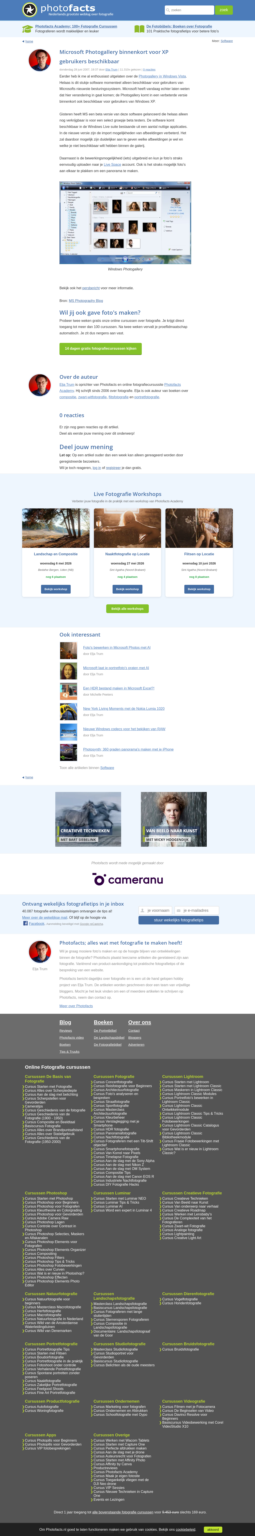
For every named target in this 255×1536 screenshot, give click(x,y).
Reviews (65, 1030)
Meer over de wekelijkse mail (44, 917)
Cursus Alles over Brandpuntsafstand (54, 1130)
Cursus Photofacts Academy (115, 1472)
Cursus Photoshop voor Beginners (52, 1202)
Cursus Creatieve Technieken (185, 1198)
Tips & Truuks (69, 1051)
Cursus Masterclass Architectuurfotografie (110, 1111)
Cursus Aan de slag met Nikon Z (118, 1165)
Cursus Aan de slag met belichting (51, 1094)
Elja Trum (112, 69)
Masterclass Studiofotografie (115, 1349)
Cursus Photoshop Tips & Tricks (50, 1261)
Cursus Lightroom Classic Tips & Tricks (192, 1113)
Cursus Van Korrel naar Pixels (116, 1153)
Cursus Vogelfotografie (180, 1299)
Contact (134, 1030)
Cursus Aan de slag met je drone (118, 1452)
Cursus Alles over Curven (45, 1269)
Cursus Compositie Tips (112, 1172)
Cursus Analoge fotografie (182, 1230)
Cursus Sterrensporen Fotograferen (121, 1319)
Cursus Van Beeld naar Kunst (185, 1202)
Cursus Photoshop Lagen (45, 1222)
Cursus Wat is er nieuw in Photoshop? (54, 1273)
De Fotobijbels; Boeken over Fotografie (179, 26)
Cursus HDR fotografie (111, 1129)
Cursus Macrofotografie (43, 1315)
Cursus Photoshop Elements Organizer (55, 1250)
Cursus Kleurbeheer (109, 1117)
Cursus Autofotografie (42, 1407)
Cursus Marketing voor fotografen (119, 1407)
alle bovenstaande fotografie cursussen (122, 1512)
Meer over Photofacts (76, 1006)
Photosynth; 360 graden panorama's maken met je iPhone (128, 749)
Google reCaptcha (91, 924)
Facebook (33, 924)
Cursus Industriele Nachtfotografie (120, 1180)
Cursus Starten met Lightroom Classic (191, 1086)
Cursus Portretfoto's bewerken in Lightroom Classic (187, 1100)
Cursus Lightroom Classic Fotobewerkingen (182, 1119)
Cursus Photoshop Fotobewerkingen (53, 1265)
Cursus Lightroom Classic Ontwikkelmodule (182, 1107)
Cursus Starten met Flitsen (45, 1353)
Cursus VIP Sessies (108, 1488)
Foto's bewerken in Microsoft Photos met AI (117, 647)
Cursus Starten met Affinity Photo (119, 1460)
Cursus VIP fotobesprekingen (48, 1448)
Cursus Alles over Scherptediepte (51, 1090)
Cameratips (34, 1106)
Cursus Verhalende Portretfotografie (53, 1369)
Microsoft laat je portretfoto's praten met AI (116, 668)
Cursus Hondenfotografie (181, 1303)
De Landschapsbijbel (109, 1037)
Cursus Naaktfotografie (43, 1381)
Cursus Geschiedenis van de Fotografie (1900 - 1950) (47, 1116)
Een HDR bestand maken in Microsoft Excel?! (118, 688)
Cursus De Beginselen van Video (188, 1411)
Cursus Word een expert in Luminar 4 (122, 1210)
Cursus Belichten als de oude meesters (123, 1365)
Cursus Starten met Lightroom (185, 1082)
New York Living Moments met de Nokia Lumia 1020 (124, 709)
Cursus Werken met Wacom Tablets (121, 1440)
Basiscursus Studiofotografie (115, 1361)
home (29, 41)
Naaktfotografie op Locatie (127, 554)
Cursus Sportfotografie (111, 1105)
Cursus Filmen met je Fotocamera (188, 1407)
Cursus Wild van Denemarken (48, 1331)
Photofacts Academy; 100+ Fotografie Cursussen (76, 26)
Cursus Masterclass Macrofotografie (53, 1307)
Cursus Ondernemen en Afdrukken (120, 1411)
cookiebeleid (185, 1529)
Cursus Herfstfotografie (43, 1311)
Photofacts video (71, 1037)
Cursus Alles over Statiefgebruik (50, 1134)
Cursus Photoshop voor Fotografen (52, 1206)
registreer (113, 468)
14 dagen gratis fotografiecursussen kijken (100, 348)
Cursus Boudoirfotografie (44, 1357)
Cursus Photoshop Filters (45, 1257)
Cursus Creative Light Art (181, 1238)
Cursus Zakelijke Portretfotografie (51, 1385)
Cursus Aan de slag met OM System (121, 1169)
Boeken (65, 1044)
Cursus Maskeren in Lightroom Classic (192, 1090)
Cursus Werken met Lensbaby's (187, 1214)
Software (227, 41)
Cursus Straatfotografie (111, 1102)
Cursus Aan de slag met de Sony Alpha (123, 1161)
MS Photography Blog (86, 301)
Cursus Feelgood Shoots (44, 1389)
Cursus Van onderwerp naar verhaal (190, 1206)
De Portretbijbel (105, 1030)
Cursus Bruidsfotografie (180, 1349)
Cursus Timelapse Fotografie (115, 1157)
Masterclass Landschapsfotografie (120, 1304)
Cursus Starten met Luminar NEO (119, 1198)
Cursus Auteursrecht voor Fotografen (122, 1456)
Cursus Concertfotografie (113, 1082)
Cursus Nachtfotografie (111, 1137)
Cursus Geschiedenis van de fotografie (55, 1110)
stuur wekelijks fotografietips (178, 920)
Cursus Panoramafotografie (114, 1133)
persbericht (91, 288)
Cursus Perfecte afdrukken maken (120, 1448)
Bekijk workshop (56, 589)
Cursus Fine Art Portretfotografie (50, 1393)
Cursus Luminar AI (107, 1206)
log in (97, 468)
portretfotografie (147, 397)
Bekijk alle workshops (127, 608)
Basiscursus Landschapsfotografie (120, 1308)
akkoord (213, 1529)
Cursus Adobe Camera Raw (46, 1218)
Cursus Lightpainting (178, 1234)
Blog (65, 1022)
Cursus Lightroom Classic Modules (189, 1094)
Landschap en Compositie (56, 554)
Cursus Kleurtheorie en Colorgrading (53, 1210)
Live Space (112, 164)
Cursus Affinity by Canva (112, 1464)
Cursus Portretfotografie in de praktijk (54, 1361)
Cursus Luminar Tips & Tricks (116, 1202)
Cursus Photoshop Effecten (46, 1277)
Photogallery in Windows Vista (162, 76)
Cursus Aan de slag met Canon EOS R (123, 1176)
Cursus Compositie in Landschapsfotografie (110, 1325)
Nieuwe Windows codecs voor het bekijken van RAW (124, 729)
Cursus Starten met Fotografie (48, 1086)
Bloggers (134, 1037)
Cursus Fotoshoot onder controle (50, 1365)
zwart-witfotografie (92, 397)
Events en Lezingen (108, 1499)
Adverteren (136, 1044)
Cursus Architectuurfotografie (116, 1090)
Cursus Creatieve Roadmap (183, 1210)
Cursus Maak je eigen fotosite (116, 1476)
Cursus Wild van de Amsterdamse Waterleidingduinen (51, 1325)
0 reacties (149, 69)
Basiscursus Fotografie (43, 1126)
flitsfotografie (119, 397)
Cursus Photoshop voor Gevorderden (54, 1214)
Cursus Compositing (41, 1254)
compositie (67, 397)
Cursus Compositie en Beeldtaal (50, 1122)
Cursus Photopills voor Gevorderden (53, 1444)
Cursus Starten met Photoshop (49, 1198)
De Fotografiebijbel (108, 1044)
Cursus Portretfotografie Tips (47, 1349)
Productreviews (105, 1468)
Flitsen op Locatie (199, 554)
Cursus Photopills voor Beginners (51, 1440)
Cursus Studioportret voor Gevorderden (113, 1355)
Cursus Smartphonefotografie (116, 1149)
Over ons (139, 1022)
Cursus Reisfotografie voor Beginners (122, 1086)
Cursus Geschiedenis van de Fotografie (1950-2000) (47, 1140)
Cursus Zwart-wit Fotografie (183, 1226)
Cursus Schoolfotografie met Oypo (120, 1414)
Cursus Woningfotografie (44, 1411)
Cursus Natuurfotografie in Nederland (54, 1319)
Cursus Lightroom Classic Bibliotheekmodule (182, 1135)
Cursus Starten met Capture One (119, 1444)
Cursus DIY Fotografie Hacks (116, 1184)
